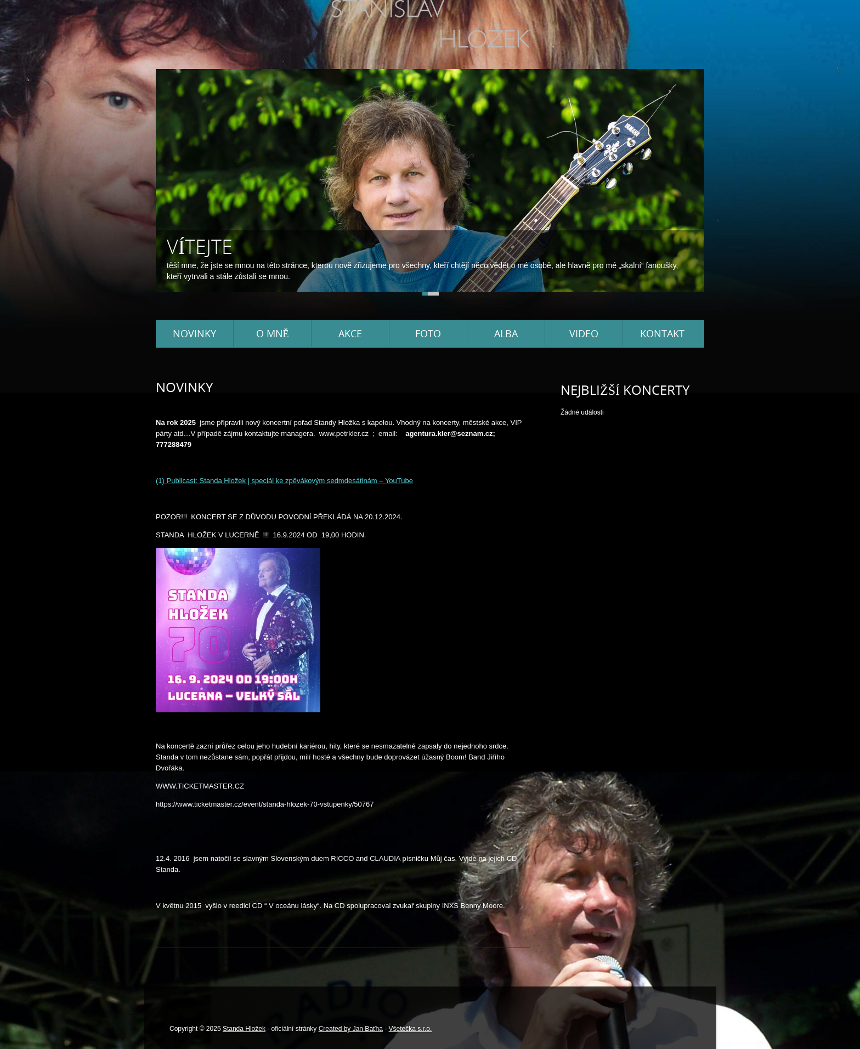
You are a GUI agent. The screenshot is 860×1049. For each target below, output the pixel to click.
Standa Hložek (244, 1029)
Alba (506, 333)
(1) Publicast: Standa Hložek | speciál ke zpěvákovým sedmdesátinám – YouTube (284, 481)
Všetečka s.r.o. (410, 1029)
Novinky (194, 333)
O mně (272, 333)
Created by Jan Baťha (351, 1029)
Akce (350, 333)
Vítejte (200, 246)
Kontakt (662, 333)
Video (583, 333)
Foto (428, 333)
